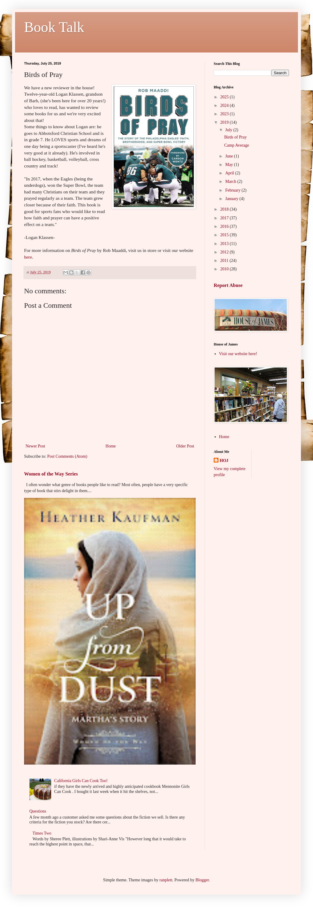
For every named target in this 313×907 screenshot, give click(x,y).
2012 (225, 252)
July (229, 130)
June (229, 156)
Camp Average (236, 145)
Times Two (42, 833)
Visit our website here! (238, 354)
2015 (225, 235)
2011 (225, 260)
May (229, 164)
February (233, 190)
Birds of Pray (235, 137)
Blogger (202, 880)
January (232, 198)
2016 (225, 226)
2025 (225, 97)
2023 (225, 114)
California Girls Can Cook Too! (81, 780)
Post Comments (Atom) (67, 456)
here (28, 256)
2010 (225, 269)
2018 (225, 209)
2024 (225, 105)
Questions (37, 811)
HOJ (224, 460)
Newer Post (35, 446)
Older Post (185, 446)
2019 (225, 122)
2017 (225, 218)
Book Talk (54, 27)
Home (111, 446)
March (231, 181)
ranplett (166, 880)
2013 (225, 243)
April (230, 173)
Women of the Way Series (51, 474)
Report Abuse (228, 285)
